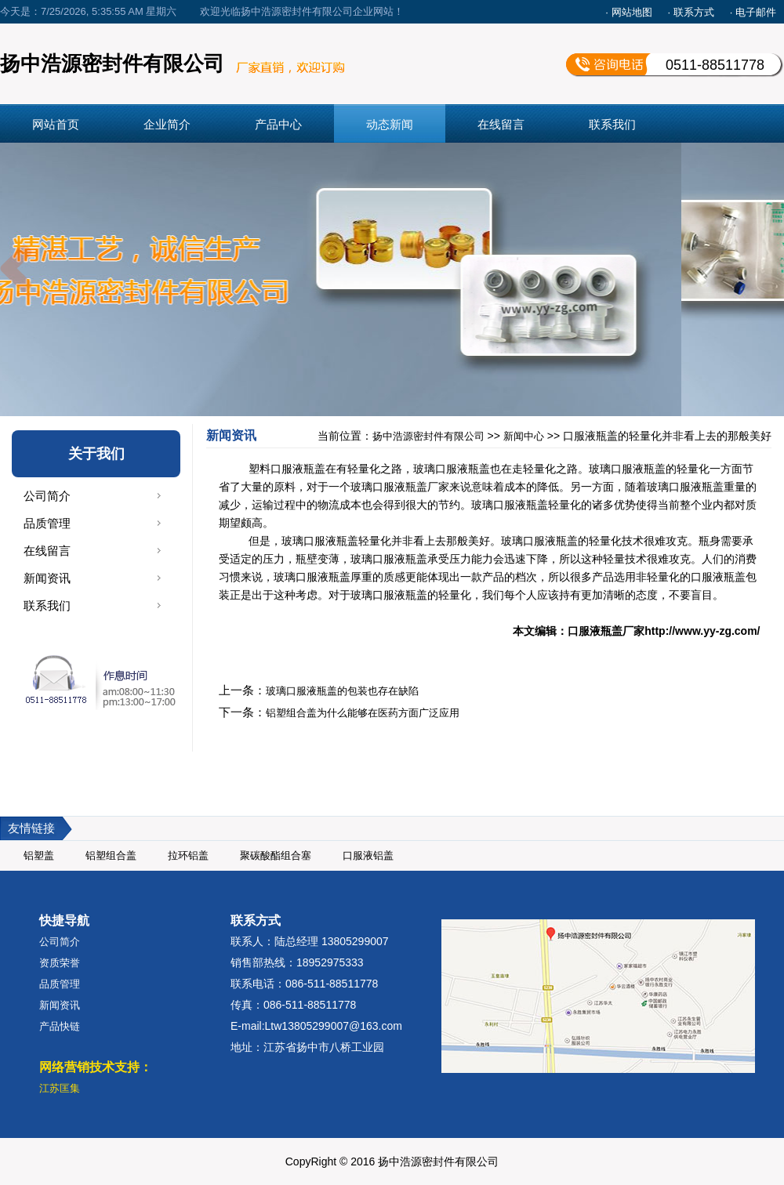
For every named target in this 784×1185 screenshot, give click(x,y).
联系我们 (612, 124)
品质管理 (47, 523)
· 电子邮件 (753, 12)
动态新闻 (389, 124)
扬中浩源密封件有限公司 (428, 436)
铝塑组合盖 (110, 855)
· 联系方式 (691, 12)
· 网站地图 (628, 12)
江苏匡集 (59, 1088)
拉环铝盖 (188, 855)
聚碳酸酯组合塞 (275, 855)
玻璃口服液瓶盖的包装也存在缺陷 (342, 691)
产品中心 (278, 124)
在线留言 (500, 124)
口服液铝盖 (368, 855)
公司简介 (47, 495)
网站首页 (55, 124)
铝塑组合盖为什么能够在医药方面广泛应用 (362, 713)
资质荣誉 (59, 963)
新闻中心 (523, 436)
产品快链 (59, 1026)
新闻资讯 (47, 578)
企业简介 (167, 124)
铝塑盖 (39, 855)
